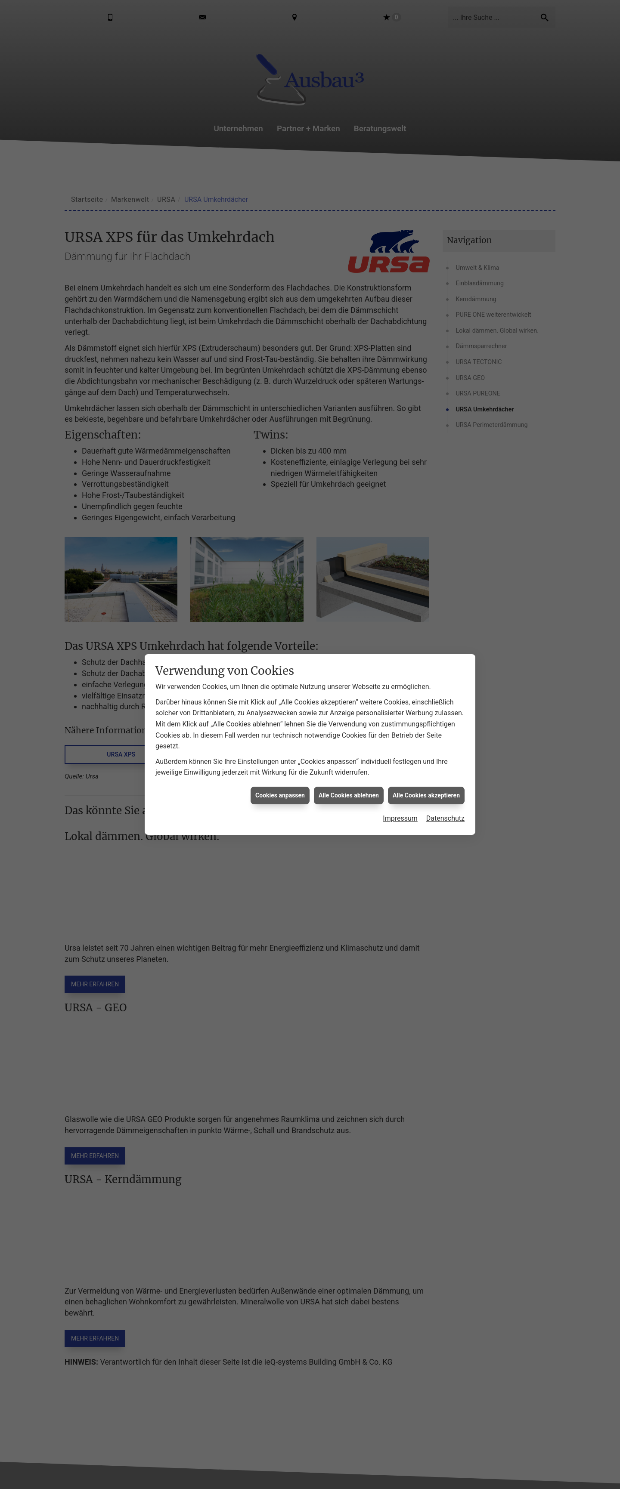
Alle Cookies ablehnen (349, 795)
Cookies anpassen (280, 795)
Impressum (400, 818)
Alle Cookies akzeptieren (426, 795)
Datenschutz (445, 818)
